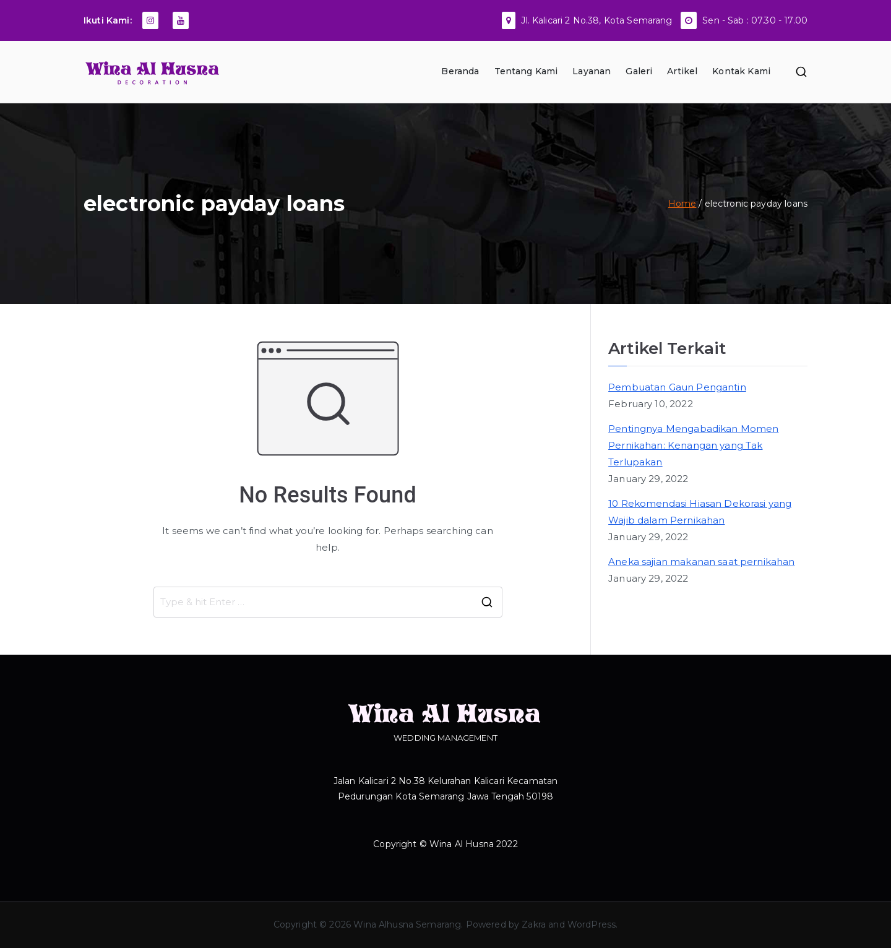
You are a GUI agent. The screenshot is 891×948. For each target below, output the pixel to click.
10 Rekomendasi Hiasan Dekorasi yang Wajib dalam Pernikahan (699, 512)
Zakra (534, 924)
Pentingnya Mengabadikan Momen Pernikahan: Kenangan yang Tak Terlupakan (693, 445)
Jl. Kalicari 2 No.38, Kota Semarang (596, 20)
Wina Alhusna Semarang (407, 924)
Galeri (639, 71)
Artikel (682, 71)
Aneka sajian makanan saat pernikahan (701, 561)
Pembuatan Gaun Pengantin (677, 387)
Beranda (460, 71)
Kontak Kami (741, 71)
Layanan (591, 71)
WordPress (591, 924)
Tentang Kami (526, 71)
